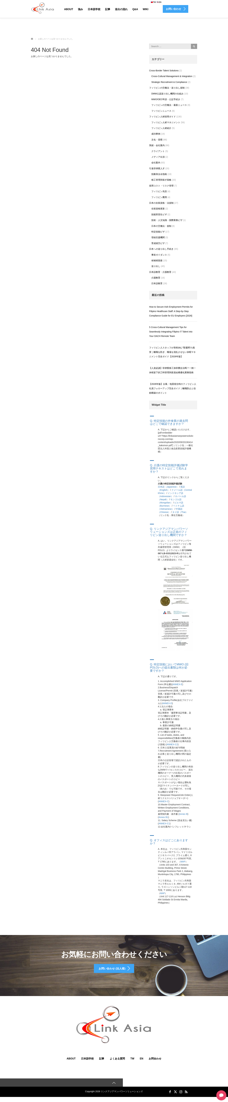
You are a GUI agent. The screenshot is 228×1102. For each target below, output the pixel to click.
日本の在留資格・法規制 (161, 203)
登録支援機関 (158, 237)
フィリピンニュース (161, 111)
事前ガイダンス (159, 255)
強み (80, 9)
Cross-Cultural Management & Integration (171, 76)
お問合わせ (155, 1063)
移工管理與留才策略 (161, 180)
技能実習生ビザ (159, 214)
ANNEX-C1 (164, 823)
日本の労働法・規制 (161, 226)
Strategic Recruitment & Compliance (169, 82)
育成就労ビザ (158, 243)
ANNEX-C (164, 801)
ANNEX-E (177, 684)
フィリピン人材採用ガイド (162, 116)
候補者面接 (156, 260)
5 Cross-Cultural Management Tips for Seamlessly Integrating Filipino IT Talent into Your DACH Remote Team (170, 331)
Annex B (183, 814)
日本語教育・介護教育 (160, 272)
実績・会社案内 (157, 145)
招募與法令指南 (159, 174)
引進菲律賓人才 (157, 168)
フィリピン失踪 (159, 191)
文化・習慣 (156, 139)
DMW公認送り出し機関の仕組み (167, 93)
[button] (173, 420)
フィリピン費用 (159, 197)
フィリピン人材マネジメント (165, 122)
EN (159, 2)
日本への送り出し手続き (161, 249)
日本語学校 (94, 9)
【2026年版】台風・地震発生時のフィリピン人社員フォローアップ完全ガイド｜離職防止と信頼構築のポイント (172, 388)
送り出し (155, 266)
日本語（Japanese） (168, 487)
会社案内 (155, 162)
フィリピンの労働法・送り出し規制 (167, 88)
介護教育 (155, 277)
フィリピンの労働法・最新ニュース (169, 105)
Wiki (145, 9)
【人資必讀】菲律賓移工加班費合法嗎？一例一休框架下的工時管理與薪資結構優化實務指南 (172, 370)
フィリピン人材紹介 (161, 128)
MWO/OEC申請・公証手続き (165, 99)
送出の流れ (121, 9)
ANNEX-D (167, 703)
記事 (107, 9)
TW (153, 2)
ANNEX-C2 (172, 744)
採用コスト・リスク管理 (161, 185)
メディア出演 (158, 157)
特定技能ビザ (158, 231)
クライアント (158, 151)
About (68, 9)
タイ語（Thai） (180, 512)
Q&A (135, 9)
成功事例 (155, 134)
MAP (182, 861)
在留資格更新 (158, 208)
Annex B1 (163, 817)
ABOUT (71, 1063)
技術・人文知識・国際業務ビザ (166, 220)
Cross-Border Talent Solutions (164, 70)
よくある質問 (117, 1063)
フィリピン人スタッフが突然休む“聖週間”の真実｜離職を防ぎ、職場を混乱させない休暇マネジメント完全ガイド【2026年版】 (172, 352)
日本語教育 (156, 283)
